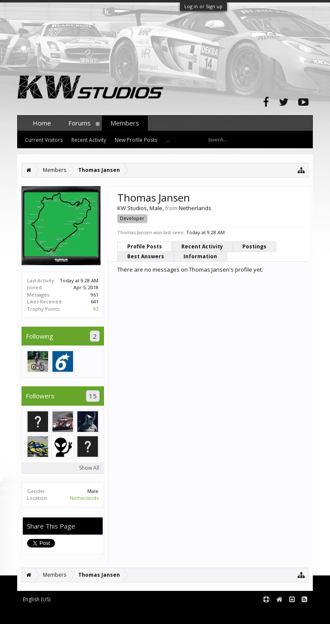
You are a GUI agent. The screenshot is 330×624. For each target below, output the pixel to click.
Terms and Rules (291, 614)
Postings (254, 246)
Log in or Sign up (203, 6)
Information (200, 256)
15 (93, 396)
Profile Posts (144, 246)
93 (95, 309)
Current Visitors (44, 140)
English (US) (36, 599)
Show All (89, 467)
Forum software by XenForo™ (82, 614)
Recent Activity (202, 246)
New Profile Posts (136, 140)
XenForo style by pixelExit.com (186, 614)
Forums (79, 123)
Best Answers (145, 256)
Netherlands (84, 498)
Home (42, 123)
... (168, 140)
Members (124, 123)
